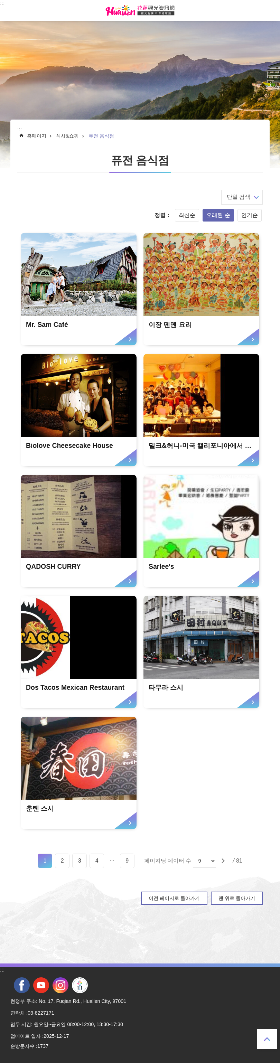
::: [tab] (2, 3)
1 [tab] (45, 861)
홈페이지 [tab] (36, 136)
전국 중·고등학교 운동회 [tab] (80, 985)
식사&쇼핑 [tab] (67, 136)
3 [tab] (79, 861)
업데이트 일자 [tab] (25, 1036)
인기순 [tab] (249, 215)
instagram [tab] (60, 985)
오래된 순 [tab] (218, 215)
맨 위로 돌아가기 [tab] (267, 1039)
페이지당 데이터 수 (168, 861)
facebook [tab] (22, 985)
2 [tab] (62, 861)
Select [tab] (3, 3)
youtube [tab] (41, 985)
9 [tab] (127, 861)
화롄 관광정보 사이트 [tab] (140, 10)
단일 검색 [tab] (238, 197)
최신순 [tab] (187, 215)
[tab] (79, 289)
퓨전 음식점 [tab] (101, 136)
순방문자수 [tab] (22, 1046)
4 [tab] (97, 861)
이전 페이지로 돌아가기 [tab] (174, 898)
